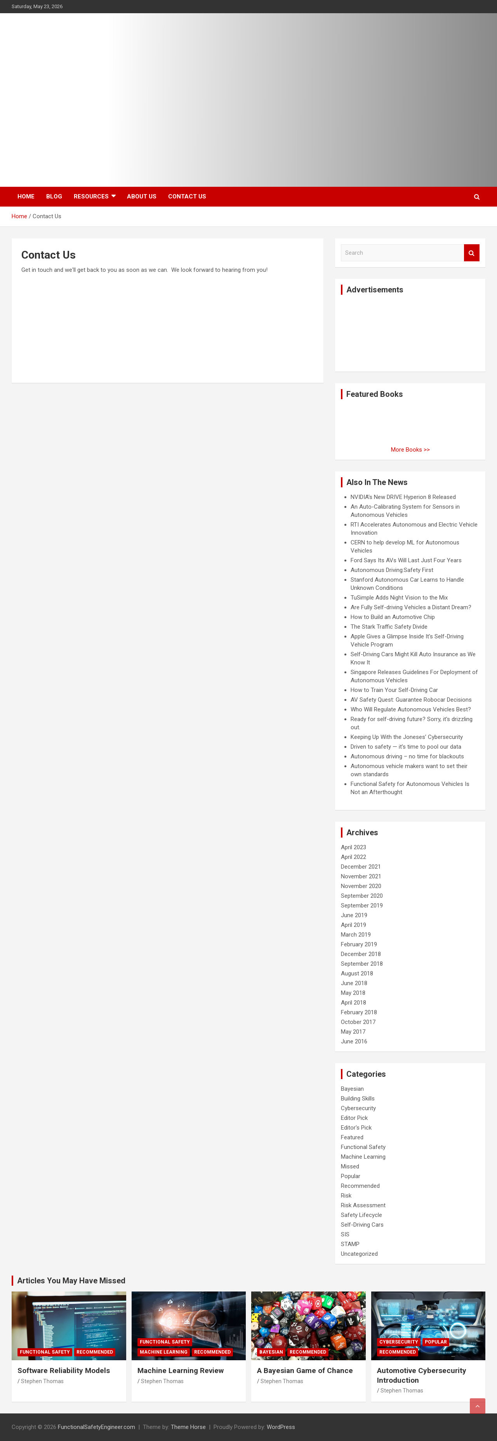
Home (26, 196)
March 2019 (356, 934)
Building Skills (358, 1098)
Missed (350, 1166)
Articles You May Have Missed (71, 1280)
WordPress (281, 1427)
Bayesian (352, 1088)
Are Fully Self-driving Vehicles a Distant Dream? (411, 607)
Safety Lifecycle (361, 1215)
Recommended (360, 1185)
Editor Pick (354, 1117)
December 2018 (361, 954)
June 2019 (354, 915)
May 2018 (353, 992)
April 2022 (353, 856)
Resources (91, 196)
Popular (350, 1176)
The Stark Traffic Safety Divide (389, 626)
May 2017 (353, 1031)
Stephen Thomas (42, 1381)
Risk (346, 1195)
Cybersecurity (358, 1108)
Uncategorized (359, 1253)
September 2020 (362, 895)
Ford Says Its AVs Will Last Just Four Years (406, 560)
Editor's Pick (356, 1127)
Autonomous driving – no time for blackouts (407, 756)
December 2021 (361, 866)
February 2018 (359, 1012)
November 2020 (361, 886)
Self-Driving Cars (362, 1224)
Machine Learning (363, 1156)
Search (472, 253)
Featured (352, 1137)
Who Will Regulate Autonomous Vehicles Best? (411, 709)
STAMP (350, 1244)
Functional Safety (363, 1147)
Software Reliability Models (63, 1370)
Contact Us (187, 196)
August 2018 (357, 973)
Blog (54, 196)
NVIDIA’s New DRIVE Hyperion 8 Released (403, 497)
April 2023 (353, 847)
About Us (141, 196)
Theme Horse (188, 1427)
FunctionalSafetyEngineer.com (96, 1427)
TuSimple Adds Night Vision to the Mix (399, 597)
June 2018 (354, 983)
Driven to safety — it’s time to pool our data (406, 746)
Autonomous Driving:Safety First (392, 570)
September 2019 (362, 905)
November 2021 (361, 876)
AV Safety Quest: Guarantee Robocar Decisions (411, 699)
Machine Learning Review (180, 1370)
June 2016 (354, 1041)
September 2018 (362, 963)
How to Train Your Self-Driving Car (394, 690)
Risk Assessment (363, 1205)
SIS (345, 1234)
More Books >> (410, 449)
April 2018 (353, 1002)
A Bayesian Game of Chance (305, 1370)
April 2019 (353, 924)
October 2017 (358, 1022)
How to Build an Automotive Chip (393, 617)
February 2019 (359, 944)
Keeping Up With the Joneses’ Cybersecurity (407, 737)
